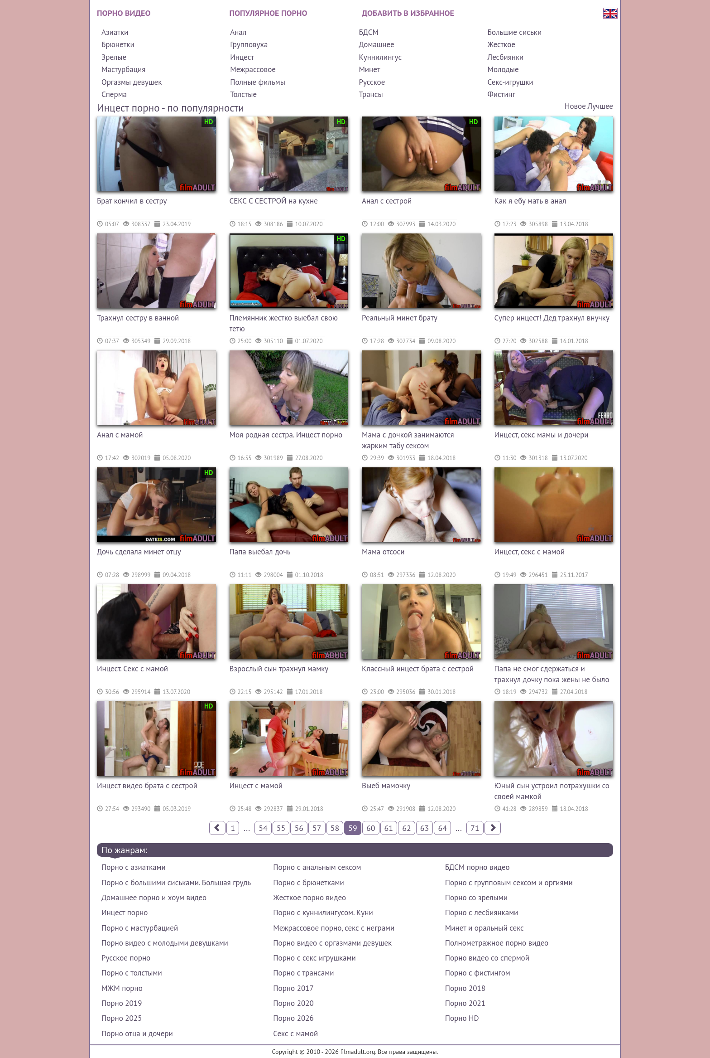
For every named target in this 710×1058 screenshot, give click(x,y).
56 (298, 828)
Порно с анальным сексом (317, 867)
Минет (369, 69)
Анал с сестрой (387, 201)
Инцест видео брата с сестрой (147, 786)
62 (406, 828)
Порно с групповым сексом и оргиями (509, 883)
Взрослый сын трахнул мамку (279, 669)
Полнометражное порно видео (496, 943)
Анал (238, 32)
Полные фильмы (257, 82)
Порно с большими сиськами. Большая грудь (176, 883)
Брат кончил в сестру (132, 201)
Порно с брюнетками (308, 883)
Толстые (243, 94)
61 (388, 828)
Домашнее (376, 44)
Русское (372, 82)
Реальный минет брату (399, 318)
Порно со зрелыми (476, 898)
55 (281, 828)
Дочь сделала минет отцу (139, 552)
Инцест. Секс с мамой (132, 669)
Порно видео (123, 13)
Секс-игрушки (510, 82)
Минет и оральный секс (484, 928)
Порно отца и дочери (137, 1034)
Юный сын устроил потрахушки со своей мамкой (551, 791)
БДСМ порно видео (477, 867)
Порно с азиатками (133, 867)
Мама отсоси (383, 552)
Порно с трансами (303, 973)
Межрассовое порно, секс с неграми (333, 928)
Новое (575, 106)
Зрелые (113, 57)
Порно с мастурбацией (139, 928)
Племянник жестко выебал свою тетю (284, 323)
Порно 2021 (465, 1003)
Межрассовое (253, 69)
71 (475, 828)
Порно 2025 (121, 1018)
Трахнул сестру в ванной (138, 318)
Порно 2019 (121, 1003)
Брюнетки (117, 44)
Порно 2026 (293, 1018)
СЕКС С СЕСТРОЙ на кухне (274, 201)
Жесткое (501, 44)
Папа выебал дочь (260, 552)
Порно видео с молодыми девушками (164, 943)
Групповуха (249, 44)
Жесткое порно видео (309, 898)
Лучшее (600, 106)
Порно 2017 (293, 988)
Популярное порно (268, 13)
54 (263, 828)
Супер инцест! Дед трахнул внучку (551, 318)
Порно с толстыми (131, 973)
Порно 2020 (293, 1003)
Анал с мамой (120, 435)
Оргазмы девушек (131, 82)
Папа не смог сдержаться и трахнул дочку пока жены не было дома (551, 675)
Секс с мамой (295, 1034)
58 (335, 828)
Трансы (371, 94)
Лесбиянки (506, 57)
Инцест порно (124, 912)
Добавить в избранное (408, 13)
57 (316, 828)
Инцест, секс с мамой (529, 552)
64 (442, 828)
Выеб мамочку (386, 786)
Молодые (503, 69)
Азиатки (114, 32)
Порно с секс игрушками (314, 958)
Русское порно (125, 958)
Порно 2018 (465, 988)
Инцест (242, 57)
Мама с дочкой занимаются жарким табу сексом (408, 440)
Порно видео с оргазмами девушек (332, 943)
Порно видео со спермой (487, 958)
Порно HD (462, 1018)
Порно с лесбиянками (481, 912)
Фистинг (501, 94)
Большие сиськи (515, 32)
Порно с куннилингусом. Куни (323, 912)
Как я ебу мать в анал (530, 201)
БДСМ (369, 32)
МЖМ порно (122, 988)
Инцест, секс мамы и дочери (541, 435)
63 (424, 828)
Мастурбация (123, 69)
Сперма (114, 94)
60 (370, 828)
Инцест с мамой (256, 786)
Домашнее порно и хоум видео (153, 898)
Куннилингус (380, 57)
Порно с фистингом (477, 973)
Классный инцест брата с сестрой (418, 669)
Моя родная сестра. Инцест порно (286, 435)
